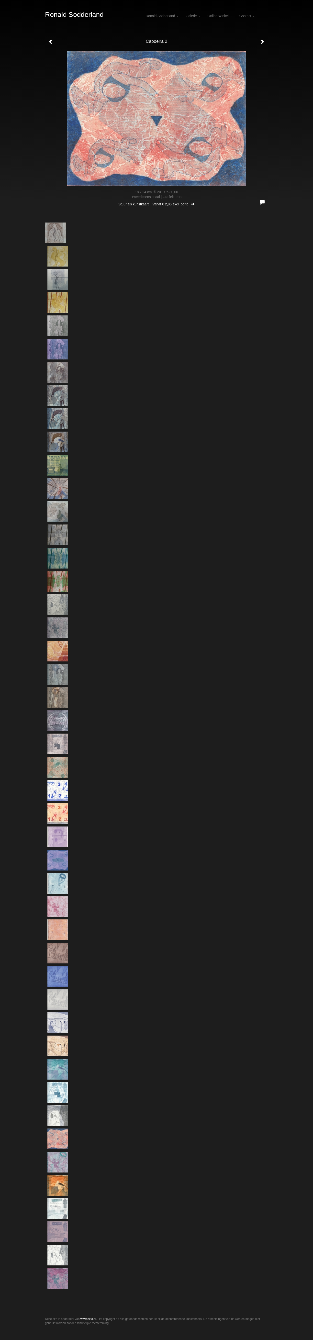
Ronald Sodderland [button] (162, 16)
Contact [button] (247, 16)
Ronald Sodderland (74, 14)
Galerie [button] (193, 16)
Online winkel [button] (220, 16)
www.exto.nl (88, 1319)
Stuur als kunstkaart (156, 204)
